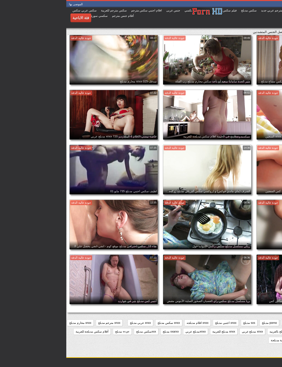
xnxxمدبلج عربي (129, 331)
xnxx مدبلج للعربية (157, 331)
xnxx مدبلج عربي (186, 331)
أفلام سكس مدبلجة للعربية (25, 331)
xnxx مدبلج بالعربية (245, 331)
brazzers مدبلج (246, 322)
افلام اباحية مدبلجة (215, 340)
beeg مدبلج (270, 322)
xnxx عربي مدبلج (74, 322)
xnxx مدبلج (270, 331)
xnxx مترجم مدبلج (43, 322)
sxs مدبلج (183, 322)
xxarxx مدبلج (104, 331)
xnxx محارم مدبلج (14, 322)
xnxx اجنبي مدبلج (159, 322)
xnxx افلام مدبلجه (131, 322)
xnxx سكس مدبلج (102, 322)
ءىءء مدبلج (56, 331)
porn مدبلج (224, 322)
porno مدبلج (203, 322)
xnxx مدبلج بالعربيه (215, 331)
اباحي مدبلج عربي (245, 340)
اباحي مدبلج (269, 340)
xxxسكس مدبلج (80, 331)
